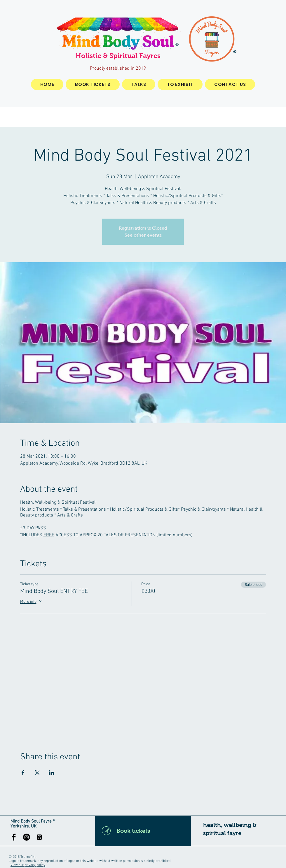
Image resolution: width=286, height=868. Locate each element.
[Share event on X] (37, 772)
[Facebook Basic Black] (13, 837)
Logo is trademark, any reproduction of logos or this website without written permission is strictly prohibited (89, 861)
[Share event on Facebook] (23, 772)
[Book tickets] (143, 831)
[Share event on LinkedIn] (51, 772)
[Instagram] (26, 837)
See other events (143, 235)
